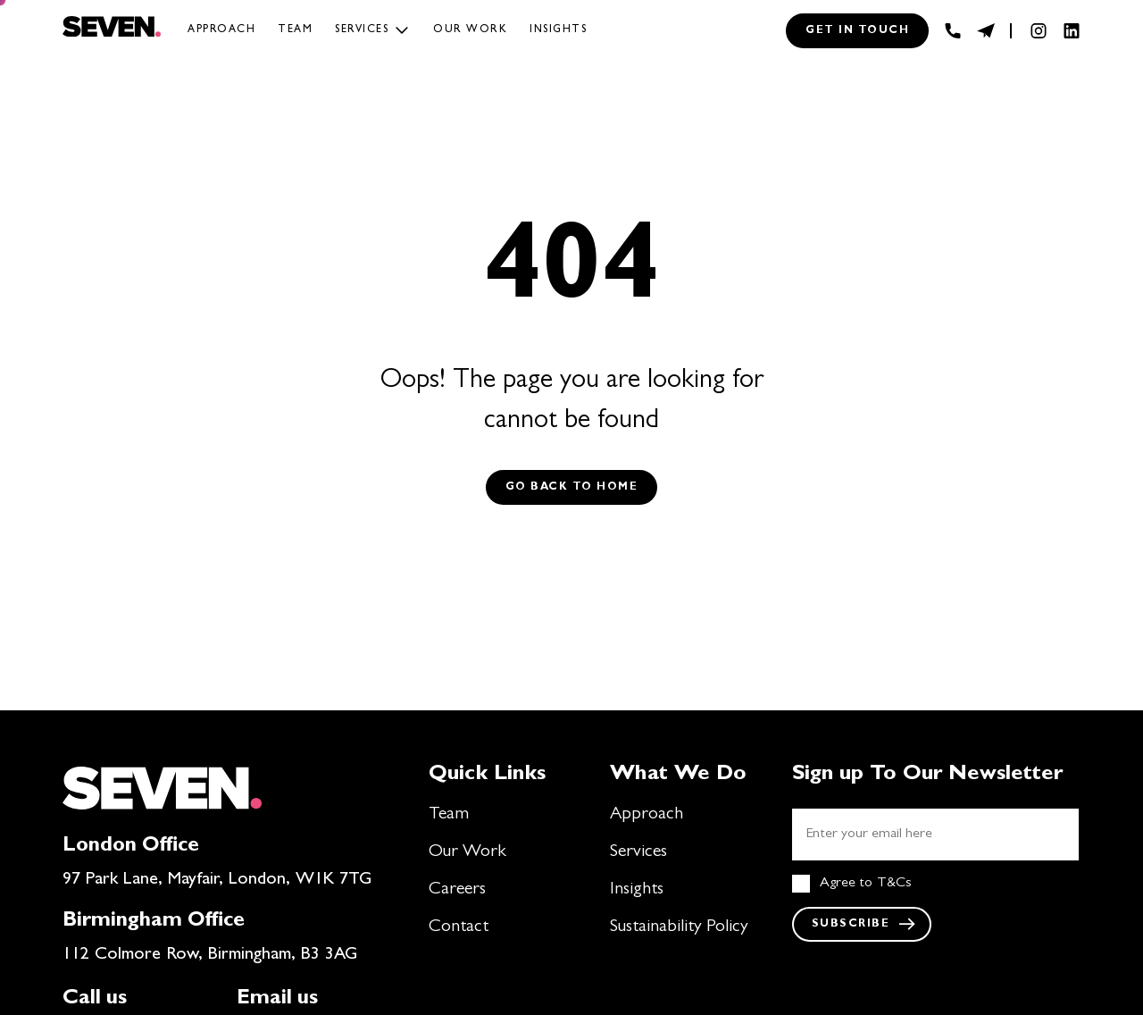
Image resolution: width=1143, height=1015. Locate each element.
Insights (558, 30)
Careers (457, 890)
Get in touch (857, 31)
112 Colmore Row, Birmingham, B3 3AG (210, 955)
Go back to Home (571, 487)
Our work (470, 30)
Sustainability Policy (679, 927)
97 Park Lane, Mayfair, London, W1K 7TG (217, 880)
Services (361, 30)
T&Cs (894, 884)
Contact (458, 927)
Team (295, 30)
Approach (221, 30)
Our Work (467, 852)
